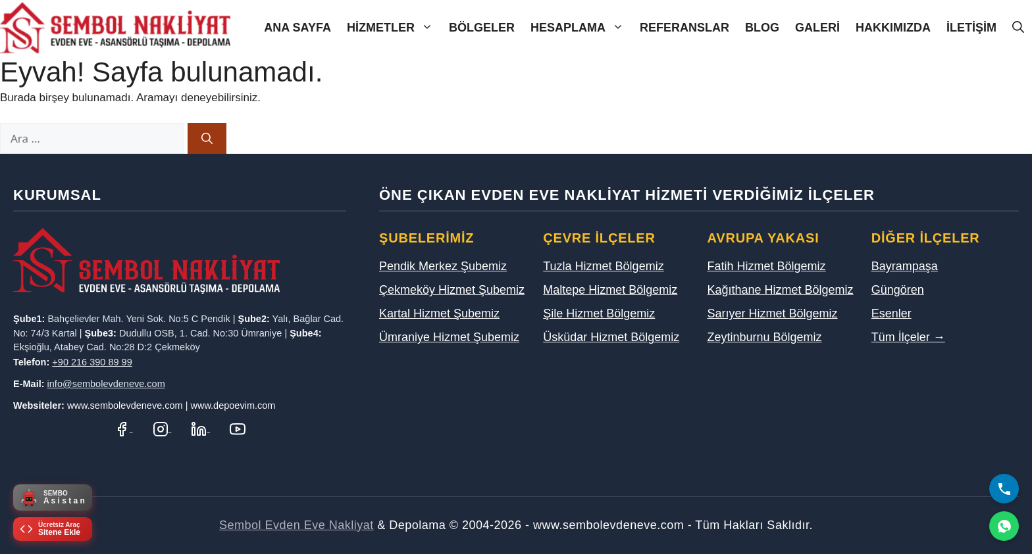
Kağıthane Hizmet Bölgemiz (781, 289)
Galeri (817, 27)
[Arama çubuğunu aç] (1018, 28)
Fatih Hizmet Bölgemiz (767, 266)
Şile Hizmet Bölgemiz (599, 313)
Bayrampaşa (904, 266)
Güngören (897, 289)
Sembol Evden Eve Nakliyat (296, 525)
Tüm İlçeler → (908, 337)
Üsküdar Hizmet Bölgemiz (611, 337)
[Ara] (207, 138)
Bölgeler (482, 27)
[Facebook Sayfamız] (123, 428)
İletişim (971, 27)
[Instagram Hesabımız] (162, 428)
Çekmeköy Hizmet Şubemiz (452, 289)
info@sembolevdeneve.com (106, 384)
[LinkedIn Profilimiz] (200, 428)
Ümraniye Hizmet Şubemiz (449, 337)
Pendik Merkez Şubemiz (443, 266)
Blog (762, 27)
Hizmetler (394, 28)
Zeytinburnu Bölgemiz (765, 337)
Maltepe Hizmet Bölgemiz (610, 289)
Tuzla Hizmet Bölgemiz (603, 266)
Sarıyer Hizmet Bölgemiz (773, 313)
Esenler (891, 313)
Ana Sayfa (297, 27)
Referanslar (684, 27)
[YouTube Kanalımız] (237, 428)
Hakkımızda (893, 27)
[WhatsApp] (1004, 526)
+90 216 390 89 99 (92, 362)
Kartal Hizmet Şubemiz (439, 313)
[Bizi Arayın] (1004, 488)
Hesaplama (581, 28)
